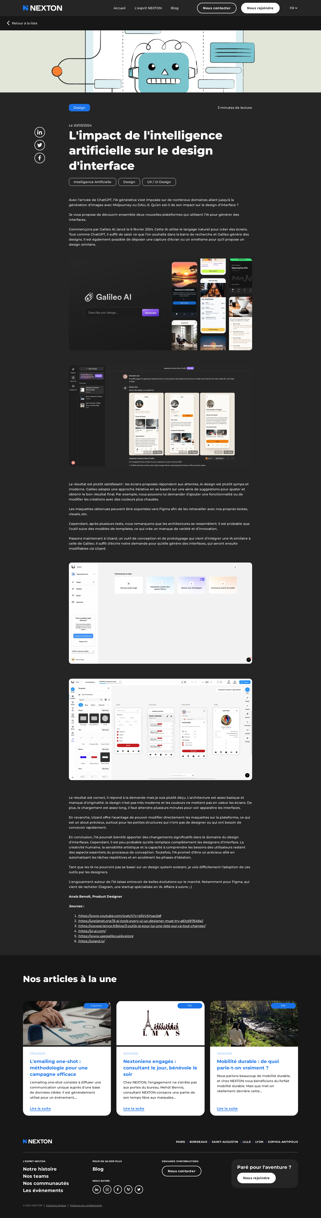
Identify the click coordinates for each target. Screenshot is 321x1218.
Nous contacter (217, 8)
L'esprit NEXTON (148, 8)
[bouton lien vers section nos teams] (36, 1176)
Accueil (120, 8)
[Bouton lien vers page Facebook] (118, 1189)
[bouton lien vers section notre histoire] (40, 1169)
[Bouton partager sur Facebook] (39, 158)
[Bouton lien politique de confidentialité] (85, 1206)
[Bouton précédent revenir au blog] (22, 23)
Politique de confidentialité (86, 1205)
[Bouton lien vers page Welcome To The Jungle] (128, 1189)
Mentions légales (56, 1205)
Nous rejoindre (260, 8)
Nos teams (36, 1176)
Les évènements (43, 1190)
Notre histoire (40, 1169)
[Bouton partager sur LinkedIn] (39, 132)
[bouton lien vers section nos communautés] (46, 1183)
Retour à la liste (24, 23)
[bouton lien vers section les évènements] (43, 1190)
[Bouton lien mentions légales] (55, 1206)
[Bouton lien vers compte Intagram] (107, 1189)
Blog (175, 8)
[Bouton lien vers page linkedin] (97, 1189)
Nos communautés (46, 1183)
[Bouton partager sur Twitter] (39, 145)
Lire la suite (40, 1108)
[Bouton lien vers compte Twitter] (139, 1189)
